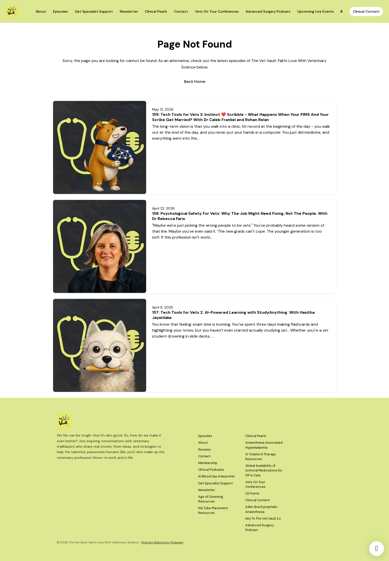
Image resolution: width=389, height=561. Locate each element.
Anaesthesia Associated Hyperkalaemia (264, 444)
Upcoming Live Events (315, 11)
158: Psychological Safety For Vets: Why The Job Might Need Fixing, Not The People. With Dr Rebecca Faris (239, 216)
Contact (181, 11)
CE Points (252, 493)
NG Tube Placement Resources (213, 510)
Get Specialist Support (94, 11)
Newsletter (129, 11)
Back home (194, 81)
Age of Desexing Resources (210, 499)
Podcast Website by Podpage (162, 542)
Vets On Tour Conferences (217, 11)
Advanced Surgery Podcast (268, 11)
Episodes (60, 11)
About (41, 11)
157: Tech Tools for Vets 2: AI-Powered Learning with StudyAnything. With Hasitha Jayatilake (233, 315)
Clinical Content (366, 11)
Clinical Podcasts (211, 470)
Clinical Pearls (156, 11)
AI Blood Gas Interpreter (216, 476)
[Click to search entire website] (341, 11)
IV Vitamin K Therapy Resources (260, 456)
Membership (207, 463)
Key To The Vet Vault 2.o (263, 518)
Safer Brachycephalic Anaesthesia (261, 509)
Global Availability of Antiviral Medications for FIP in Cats (263, 470)
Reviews (204, 449)
